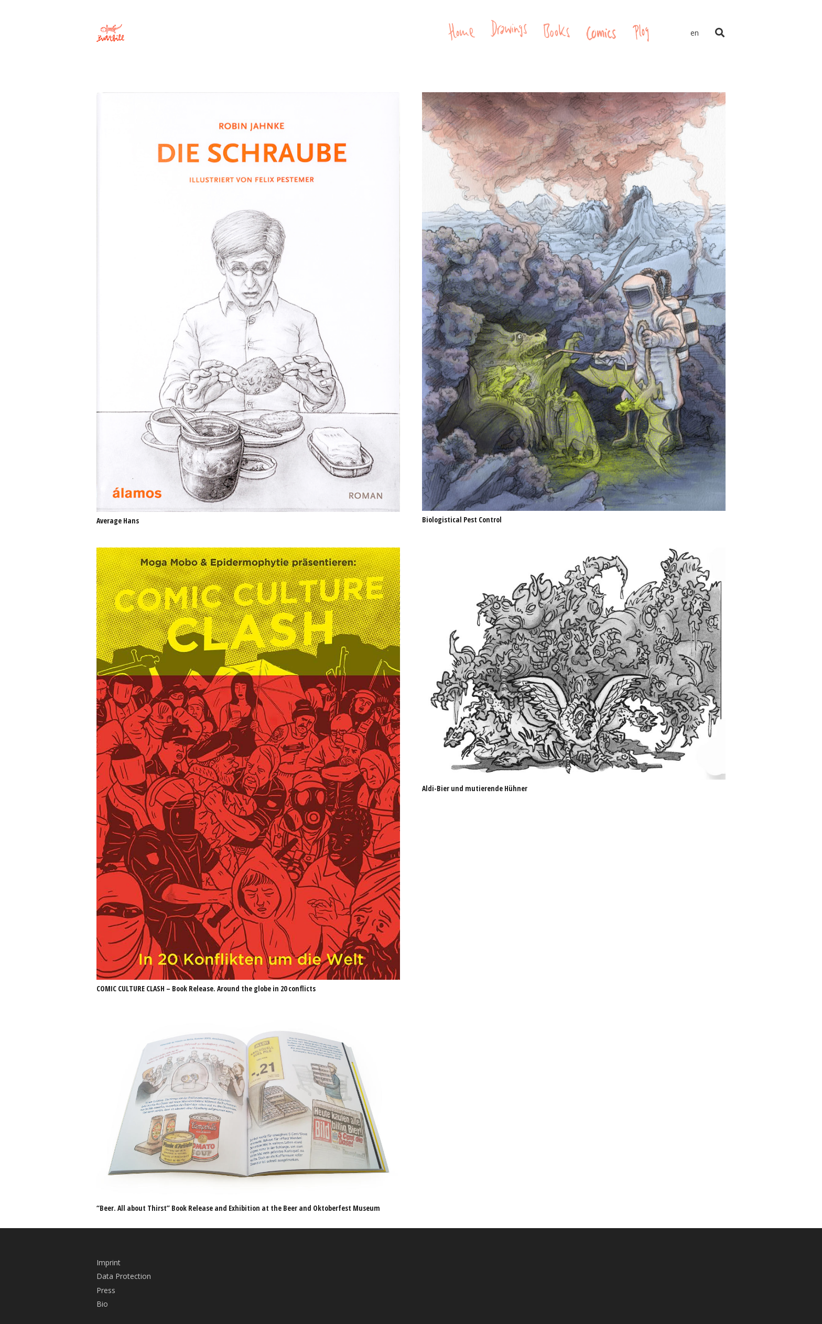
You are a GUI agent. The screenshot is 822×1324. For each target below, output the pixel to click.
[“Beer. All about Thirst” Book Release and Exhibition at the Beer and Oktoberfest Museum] (248, 1022)
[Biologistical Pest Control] (574, 99)
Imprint (108, 1262)
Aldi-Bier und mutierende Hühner (474, 788)
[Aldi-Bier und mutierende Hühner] (574, 555)
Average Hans (117, 521)
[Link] (110, 33)
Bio (102, 1304)
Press (105, 1290)
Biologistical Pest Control (462, 519)
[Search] (719, 33)
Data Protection (123, 1276)
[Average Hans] (248, 99)
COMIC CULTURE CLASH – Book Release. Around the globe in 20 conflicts (206, 988)
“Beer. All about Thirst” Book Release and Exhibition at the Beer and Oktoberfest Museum (238, 1208)
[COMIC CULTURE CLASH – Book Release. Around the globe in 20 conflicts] (248, 555)
